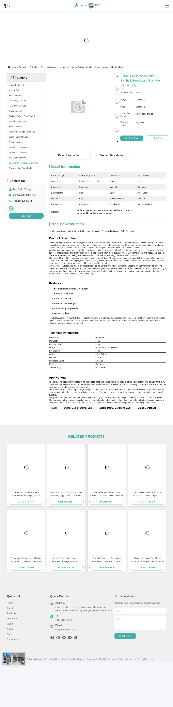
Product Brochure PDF (89, 181)
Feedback (12, 618)
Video (10, 624)
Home (13, 67)
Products (23, 67)
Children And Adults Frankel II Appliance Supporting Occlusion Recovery (26, 494)
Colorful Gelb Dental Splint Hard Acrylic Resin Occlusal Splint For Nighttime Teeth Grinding (147, 494)
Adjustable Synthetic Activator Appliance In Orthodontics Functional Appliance (106, 494)
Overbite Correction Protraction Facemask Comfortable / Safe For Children (107, 560)
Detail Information (69, 155)
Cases (10, 634)
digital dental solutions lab (114, 408)
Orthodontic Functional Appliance (44, 67)
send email (125, 636)
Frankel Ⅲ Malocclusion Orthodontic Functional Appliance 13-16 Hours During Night (66, 494)
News (10, 629)
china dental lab (147, 408)
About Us (11, 608)
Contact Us (12, 639)
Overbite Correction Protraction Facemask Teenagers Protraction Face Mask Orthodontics (66, 560)
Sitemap (38, 659)
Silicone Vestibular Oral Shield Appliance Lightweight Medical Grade (147, 560)
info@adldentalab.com (24, 195)
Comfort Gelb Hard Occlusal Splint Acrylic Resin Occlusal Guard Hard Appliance (26, 560)
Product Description (111, 155)
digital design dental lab (78, 408)
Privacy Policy (26, 659)
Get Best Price (131, 138)
